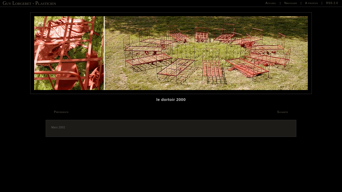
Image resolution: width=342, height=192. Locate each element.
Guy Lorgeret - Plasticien (29, 3)
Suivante (282, 112)
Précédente (61, 112)
